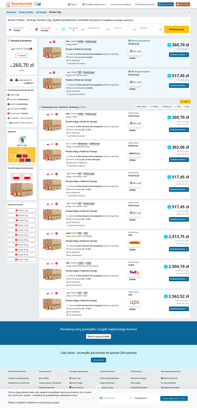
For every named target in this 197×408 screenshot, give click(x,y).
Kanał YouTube (47, 382)
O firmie (132, 106)
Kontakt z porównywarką (18, 354)
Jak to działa (183, 4)
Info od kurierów (107, 372)
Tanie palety (135, 358)
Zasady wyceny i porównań (50, 358)
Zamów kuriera (179, 105)
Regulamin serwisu (47, 368)
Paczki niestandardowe (109, 354)
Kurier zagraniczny (138, 372)
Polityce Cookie (52, 402)
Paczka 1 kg (22, 210)
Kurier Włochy (76, 368)
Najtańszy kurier (137, 368)
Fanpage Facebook (49, 377)
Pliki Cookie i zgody (170, 379)
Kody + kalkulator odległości (173, 368)
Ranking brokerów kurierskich (113, 377)
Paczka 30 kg (21, 240)
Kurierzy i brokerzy (121, 4)
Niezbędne (110, 398)
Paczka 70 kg (21, 259)
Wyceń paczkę (166, 4)
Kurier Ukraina (76, 377)
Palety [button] (72, 4)
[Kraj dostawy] (49, 29)
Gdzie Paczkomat (169, 354)
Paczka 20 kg (21, 235)
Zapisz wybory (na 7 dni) (174, 398)
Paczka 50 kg (21, 249)
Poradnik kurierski (145, 4)
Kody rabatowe (168, 358)
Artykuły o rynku (106, 363)
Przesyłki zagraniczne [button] (93, 4)
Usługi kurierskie (107, 368)
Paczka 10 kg (21, 225)
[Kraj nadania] (22, 29)
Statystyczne (141, 398)
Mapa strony (167, 374)
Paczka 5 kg (22, 220)
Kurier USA (75, 354)
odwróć (23, 55)
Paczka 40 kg (21, 245)
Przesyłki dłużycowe (139, 363)
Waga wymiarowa (107, 358)
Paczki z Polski (26, 12)
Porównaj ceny (176, 29)
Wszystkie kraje (76, 382)
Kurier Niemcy (76, 363)
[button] (169, 152)
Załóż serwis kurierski (18, 368)
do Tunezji (41, 12)
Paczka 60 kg (21, 254)
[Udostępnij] (189, 12)
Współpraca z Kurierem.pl (19, 358)
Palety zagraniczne (138, 377)
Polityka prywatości (47, 363)
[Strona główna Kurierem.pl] (23, 4)
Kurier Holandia (77, 372)
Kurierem (11, 12)
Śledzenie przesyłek (170, 363)
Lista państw (98, 335)
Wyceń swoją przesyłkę (98, 312)
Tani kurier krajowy (138, 354)
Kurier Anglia (75, 358)
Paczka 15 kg (21, 230)
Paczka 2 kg (22, 215)
